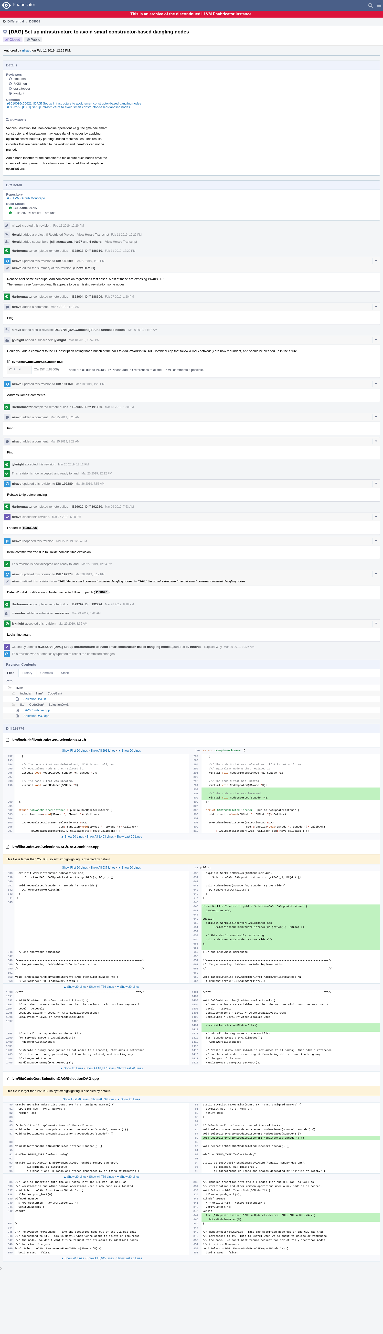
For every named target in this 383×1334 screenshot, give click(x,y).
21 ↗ (15, 369)
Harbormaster (22, 250)
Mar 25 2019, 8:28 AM (65, 417)
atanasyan (64, 241)
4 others (95, 241)
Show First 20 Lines (75, 750)
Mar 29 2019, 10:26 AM (239, 647)
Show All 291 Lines (102, 750)
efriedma (19, 79)
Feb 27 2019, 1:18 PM (90, 261)
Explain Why (213, 647)
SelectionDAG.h (34, 699)
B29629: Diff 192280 (87, 506)
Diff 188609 (64, 261)
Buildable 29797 (25, 208)
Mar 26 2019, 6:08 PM (66, 517)
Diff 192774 (64, 574)
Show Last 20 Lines (129, 836)
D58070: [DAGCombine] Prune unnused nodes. (90, 330)
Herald (16, 234)
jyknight (18, 93)
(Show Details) (84, 268)
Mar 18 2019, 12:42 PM (84, 340)
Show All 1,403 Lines (100, 836)
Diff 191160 (64, 384)
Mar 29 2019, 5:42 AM (86, 613)
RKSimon (20, 83)
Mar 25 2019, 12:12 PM (73, 464)
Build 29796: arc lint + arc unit (34, 213)
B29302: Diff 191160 (87, 407)
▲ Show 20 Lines (72, 836)
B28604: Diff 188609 (87, 296)
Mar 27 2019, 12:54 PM (71, 541)
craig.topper (21, 88)
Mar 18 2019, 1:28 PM (90, 384)
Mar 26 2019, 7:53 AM (89, 483)
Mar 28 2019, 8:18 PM (119, 604)
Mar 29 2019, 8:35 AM (72, 623)
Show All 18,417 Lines (100, 1068)
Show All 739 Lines (101, 1176)
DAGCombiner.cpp (36, 710)
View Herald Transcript (93, 234)
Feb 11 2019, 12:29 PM (68, 225)
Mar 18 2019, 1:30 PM (119, 407)
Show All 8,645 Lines (100, 1258)
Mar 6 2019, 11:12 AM (65, 307)
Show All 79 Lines (103, 1099)
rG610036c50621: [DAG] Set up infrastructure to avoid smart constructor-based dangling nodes (74, 103)
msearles (18, 613)
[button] (379, 5)
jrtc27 (78, 241)
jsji (52, 241)
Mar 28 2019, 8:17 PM (90, 574)
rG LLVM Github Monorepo (26, 198)
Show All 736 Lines (101, 986)
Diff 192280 (64, 483)
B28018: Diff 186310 (87, 250)
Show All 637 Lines (102, 867)
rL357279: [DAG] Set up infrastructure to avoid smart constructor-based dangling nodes (68, 107)
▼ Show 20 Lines (129, 750)
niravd (27, 50)
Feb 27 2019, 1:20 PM (119, 296)
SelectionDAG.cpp (36, 716)
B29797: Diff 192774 (87, 604)
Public (35, 40)
